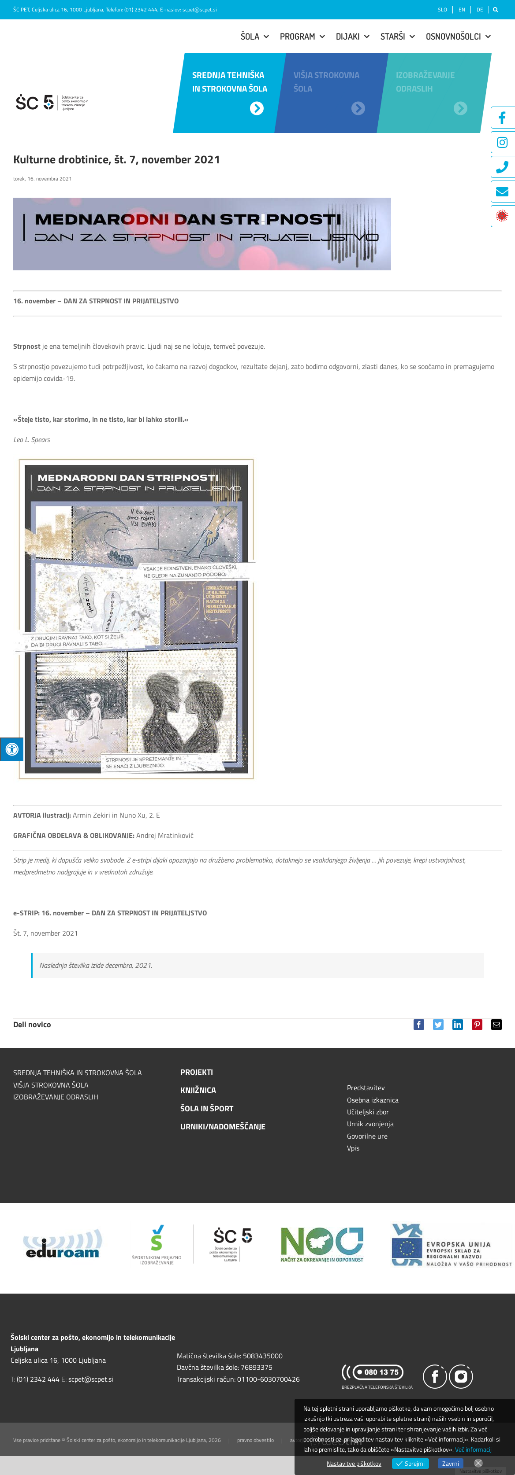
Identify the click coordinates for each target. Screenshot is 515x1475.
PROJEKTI (196, 1072)
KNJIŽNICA (198, 1090)
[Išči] (495, 9)
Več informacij (473, 1449)
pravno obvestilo (255, 1440)
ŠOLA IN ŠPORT (206, 1108)
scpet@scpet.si (200, 9)
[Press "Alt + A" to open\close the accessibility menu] (11, 749)
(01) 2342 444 (140, 9)
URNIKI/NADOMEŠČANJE (222, 1126)
